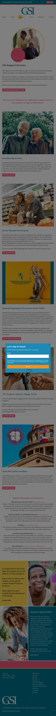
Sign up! (28, 366)
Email (8, 353)
